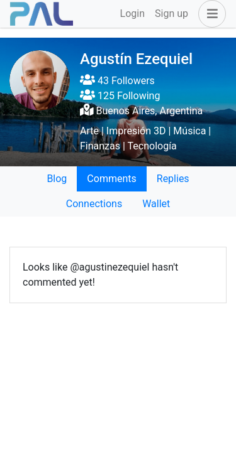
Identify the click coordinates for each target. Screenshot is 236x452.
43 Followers (117, 81)
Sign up (171, 13)
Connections (94, 204)
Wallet (156, 204)
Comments (111, 179)
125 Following (120, 96)
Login (132, 13)
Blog (57, 179)
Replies (173, 179)
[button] (209, 14)
